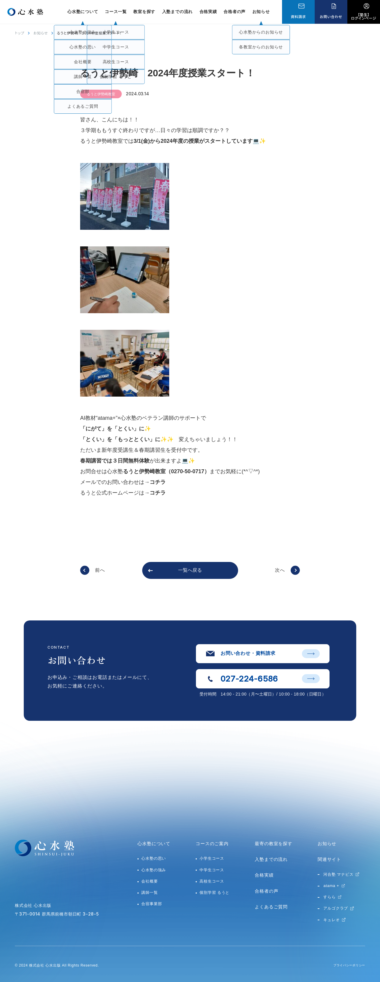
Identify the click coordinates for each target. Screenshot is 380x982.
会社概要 (149, 881)
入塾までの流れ (177, 11)
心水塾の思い (153, 858)
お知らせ (261, 11)
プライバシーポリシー (346, 965)
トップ (19, 32)
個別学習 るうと (214, 892)
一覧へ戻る (190, 570)
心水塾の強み (153, 870)
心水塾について (153, 843)
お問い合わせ (331, 16)
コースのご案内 (212, 843)
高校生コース (212, 881)
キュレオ (331, 920)
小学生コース (212, 858)
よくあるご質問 (271, 906)
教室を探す (144, 11)
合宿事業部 (151, 904)
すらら (329, 897)
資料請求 (298, 16)
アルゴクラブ (335, 908)
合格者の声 (235, 11)
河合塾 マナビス (338, 874)
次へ (280, 570)
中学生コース (212, 870)
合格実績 (208, 11)
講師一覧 (149, 892)
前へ (100, 570)
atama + (331, 885)
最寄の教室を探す (273, 843)
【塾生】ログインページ (363, 16)
